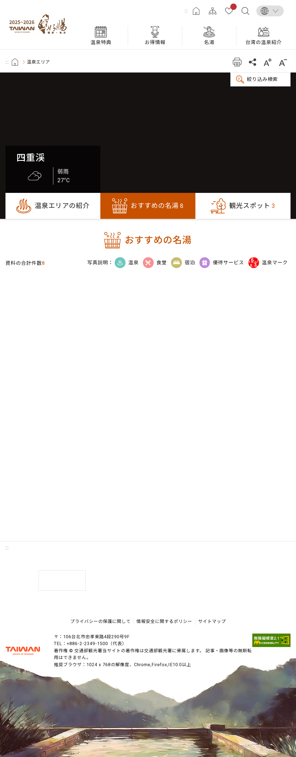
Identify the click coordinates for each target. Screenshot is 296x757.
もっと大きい (268, 62)
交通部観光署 (22, 651)
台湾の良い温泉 (39, 25)
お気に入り (232, 7)
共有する (252, 62)
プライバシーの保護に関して (100, 621)
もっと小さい (283, 62)
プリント (237, 62)
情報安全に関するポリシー (164, 621)
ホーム (196, 10)
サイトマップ (212, 10)
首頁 (15, 62)
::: (186, 10)
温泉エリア (38, 62)
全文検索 (245, 10)
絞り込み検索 (262, 79)
